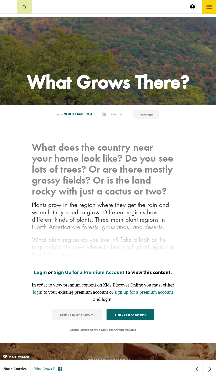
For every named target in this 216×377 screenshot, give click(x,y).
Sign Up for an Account (130, 314)
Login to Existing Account (76, 314)
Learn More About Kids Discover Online (103, 329)
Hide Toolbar (16, 356)
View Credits (146, 114)
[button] (112, 114)
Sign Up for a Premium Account (89, 272)
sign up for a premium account (143, 292)
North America (78, 114)
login (37, 292)
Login (40, 272)
